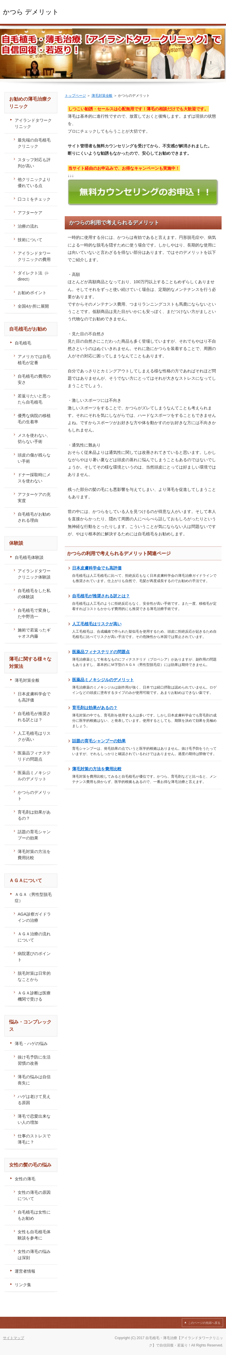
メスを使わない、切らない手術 (34, 438)
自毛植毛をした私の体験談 (34, 593)
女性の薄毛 (25, 1178)
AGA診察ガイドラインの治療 (34, 917)
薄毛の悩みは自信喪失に (34, 1079)
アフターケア (30, 212)
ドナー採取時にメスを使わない (34, 477)
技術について (30, 239)
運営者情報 (25, 1271)
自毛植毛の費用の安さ (34, 379)
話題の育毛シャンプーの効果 (99, 741)
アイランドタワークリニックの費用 (34, 256)
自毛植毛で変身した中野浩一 (34, 613)
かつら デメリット (31, 12)
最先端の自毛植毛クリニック (34, 143)
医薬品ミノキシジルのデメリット (103, 679)
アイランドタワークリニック (33, 123)
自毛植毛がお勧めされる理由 (34, 517)
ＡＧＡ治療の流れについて (34, 936)
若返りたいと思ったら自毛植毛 (34, 399)
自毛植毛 (23, 343)
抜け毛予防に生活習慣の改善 (34, 1060)
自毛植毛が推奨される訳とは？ (101, 596)
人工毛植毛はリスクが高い (97, 623)
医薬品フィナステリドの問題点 (101, 651)
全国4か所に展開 (33, 306)
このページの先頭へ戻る (204, 1322)
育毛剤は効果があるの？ (94, 707)
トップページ (75, 96)
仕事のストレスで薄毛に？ (34, 1139)
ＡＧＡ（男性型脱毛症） (33, 897)
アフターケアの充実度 (34, 497)
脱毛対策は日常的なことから (34, 976)
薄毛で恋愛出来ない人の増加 (34, 1119)
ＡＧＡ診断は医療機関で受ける (34, 996)
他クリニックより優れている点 (34, 182)
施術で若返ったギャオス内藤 (34, 633)
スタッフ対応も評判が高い (34, 162)
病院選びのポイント (34, 956)
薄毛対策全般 (102, 96)
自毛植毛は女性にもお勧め (34, 1215)
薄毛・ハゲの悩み (31, 1043)
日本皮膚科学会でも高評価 (97, 568)
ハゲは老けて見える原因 (34, 1099)
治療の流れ (28, 226)
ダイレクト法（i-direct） (33, 276)
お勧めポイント (32, 292)
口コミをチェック (34, 199)
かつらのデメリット (34, 795)
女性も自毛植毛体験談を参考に (34, 1234)
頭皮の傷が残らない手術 (34, 458)
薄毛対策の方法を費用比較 (97, 768)
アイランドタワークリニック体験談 (34, 574)
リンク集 (23, 1284)
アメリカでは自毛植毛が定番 (34, 359)
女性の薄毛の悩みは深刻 (34, 1254)
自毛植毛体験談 (29, 557)
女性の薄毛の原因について (34, 1195)
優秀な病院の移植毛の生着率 (34, 418)
